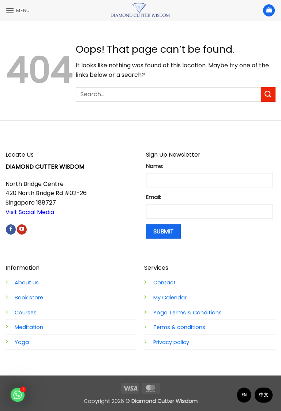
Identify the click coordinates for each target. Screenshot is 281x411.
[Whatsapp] (18, 395)
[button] (17, 10)
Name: (154, 166)
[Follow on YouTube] (22, 229)
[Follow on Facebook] (11, 229)
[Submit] (268, 94)
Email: (153, 197)
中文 (263, 395)
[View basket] (269, 10)
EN (244, 395)
